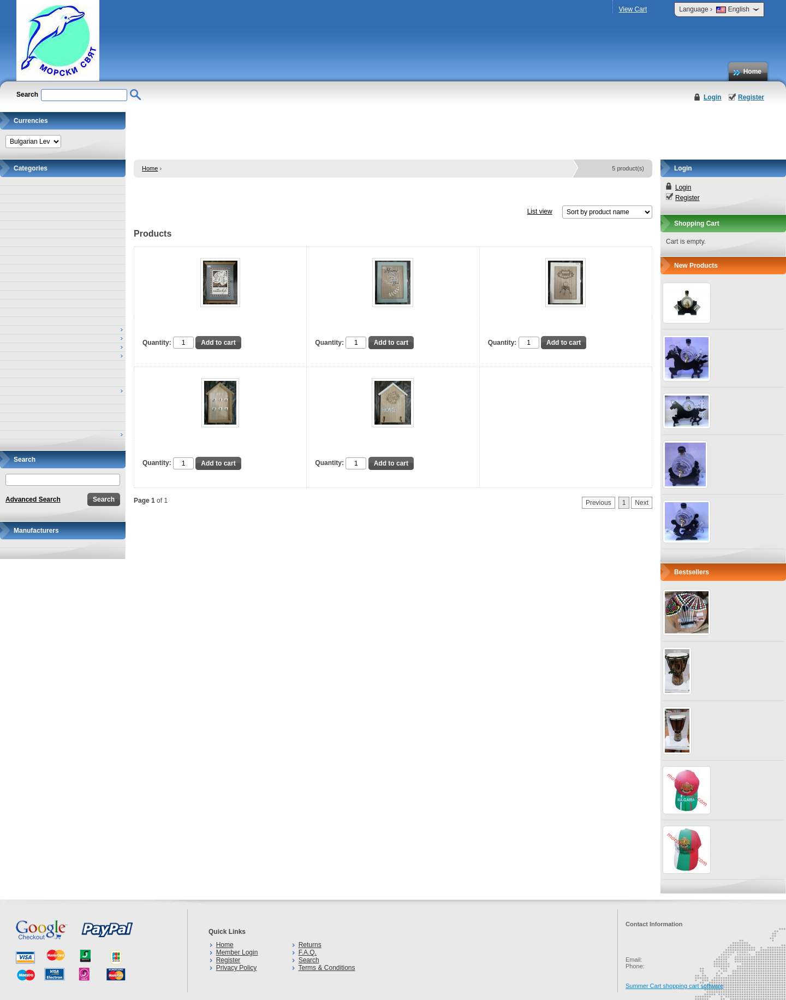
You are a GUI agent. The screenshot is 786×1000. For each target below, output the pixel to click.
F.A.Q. (308, 952)
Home (752, 71)
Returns (310, 945)
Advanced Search (33, 499)
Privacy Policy (236, 968)
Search (309, 960)
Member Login (237, 952)
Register (751, 97)
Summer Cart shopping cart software (674, 986)
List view (539, 211)
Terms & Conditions (326, 968)
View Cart (632, 9)
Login (713, 97)
